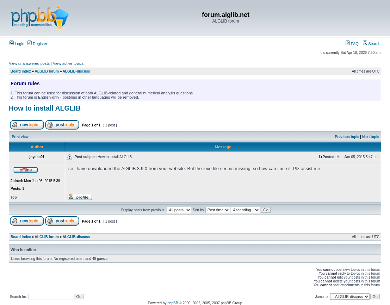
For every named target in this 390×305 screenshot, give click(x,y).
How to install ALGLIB (45, 108)
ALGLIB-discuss (76, 71)
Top (14, 197)
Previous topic (347, 137)
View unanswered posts (29, 63)
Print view (20, 137)
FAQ (352, 44)
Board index (21, 71)
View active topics (68, 63)
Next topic (370, 137)
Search (371, 44)
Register (37, 44)
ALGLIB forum (47, 71)
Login (17, 44)
